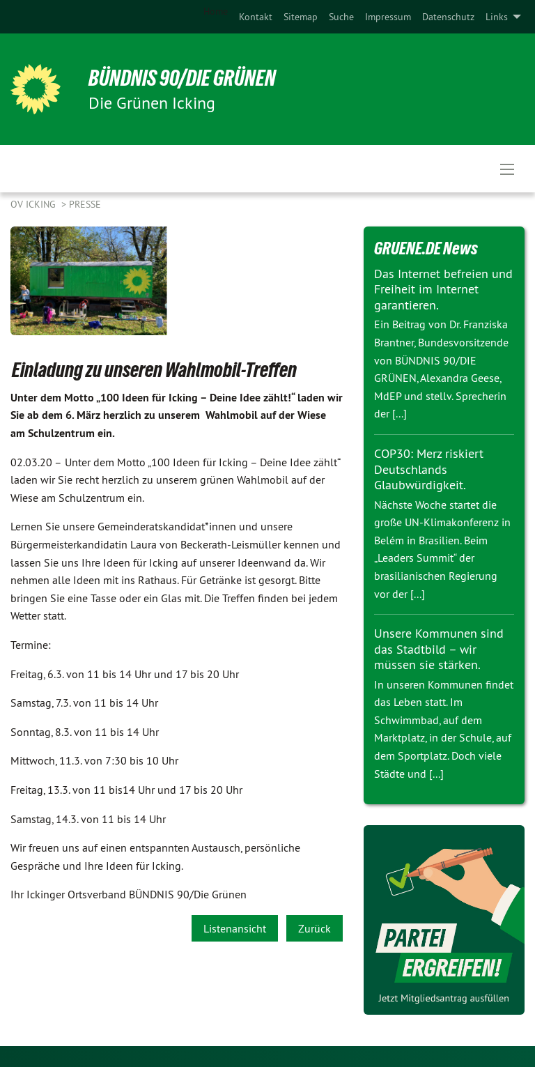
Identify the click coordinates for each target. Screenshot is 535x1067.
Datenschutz (448, 16)
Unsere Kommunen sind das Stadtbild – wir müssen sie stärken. (439, 649)
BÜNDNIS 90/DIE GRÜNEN (182, 78)
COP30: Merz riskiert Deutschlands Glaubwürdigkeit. (428, 469)
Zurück (314, 928)
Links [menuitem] (497, 16)
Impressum (388, 16)
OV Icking (34, 204)
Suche (341, 16)
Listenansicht (234, 928)
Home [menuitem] (215, 11)
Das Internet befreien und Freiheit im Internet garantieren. (443, 289)
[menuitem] (255, 16)
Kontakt (255, 16)
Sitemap (301, 16)
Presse (85, 204)
